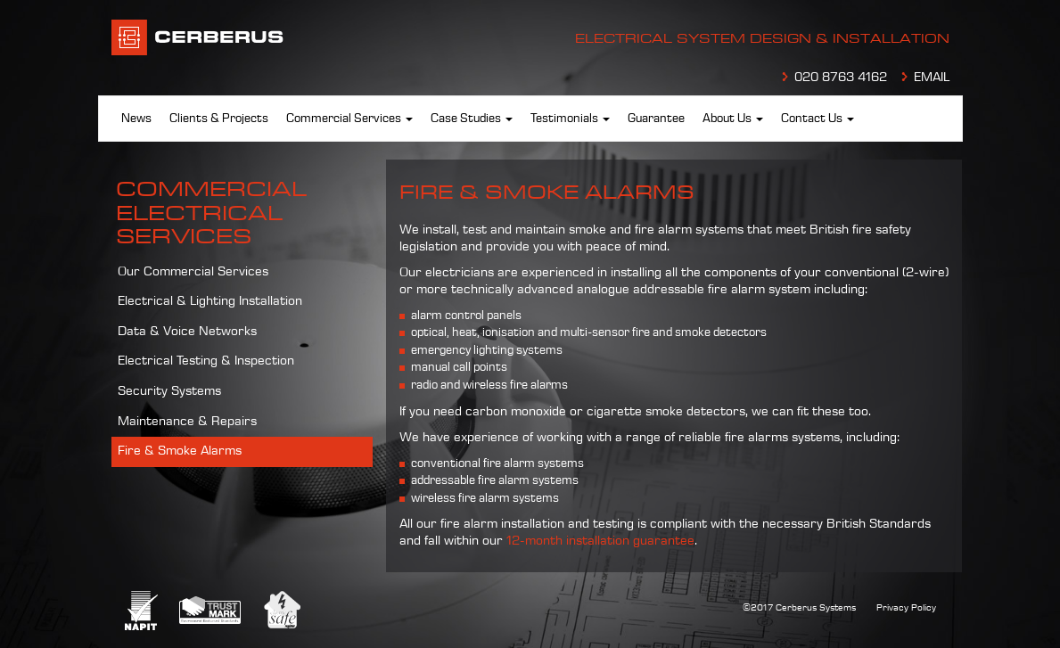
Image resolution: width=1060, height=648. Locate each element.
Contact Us (817, 118)
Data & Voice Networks (187, 332)
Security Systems (169, 391)
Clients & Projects (218, 118)
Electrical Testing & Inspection (206, 361)
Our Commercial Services (193, 272)
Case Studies (472, 118)
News (136, 118)
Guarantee (656, 118)
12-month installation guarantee (600, 541)
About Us (733, 118)
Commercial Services (349, 118)
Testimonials (570, 118)
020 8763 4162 (840, 78)
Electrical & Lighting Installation (210, 301)
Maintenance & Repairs (187, 422)
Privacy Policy (906, 607)
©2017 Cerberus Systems (799, 607)
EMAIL (931, 78)
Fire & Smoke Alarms (180, 451)
